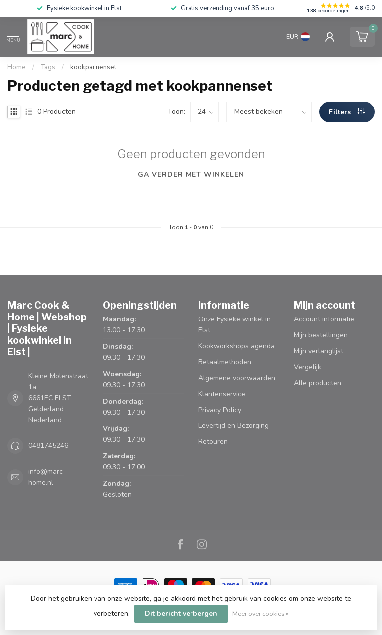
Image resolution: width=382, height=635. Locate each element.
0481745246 (48, 445)
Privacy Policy (219, 410)
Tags (48, 67)
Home (16, 67)
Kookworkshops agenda (236, 346)
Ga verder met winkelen (191, 174)
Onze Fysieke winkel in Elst (234, 325)
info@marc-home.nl (47, 477)
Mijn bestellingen (321, 335)
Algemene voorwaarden (236, 378)
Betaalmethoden (224, 362)
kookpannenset (93, 67)
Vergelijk (307, 367)
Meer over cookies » (260, 613)
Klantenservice (221, 394)
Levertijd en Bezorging (233, 425)
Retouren (213, 441)
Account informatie (324, 319)
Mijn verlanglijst (318, 351)
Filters (347, 112)
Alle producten (317, 383)
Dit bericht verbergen (181, 613)
